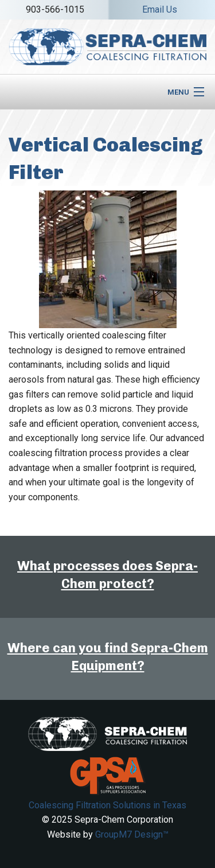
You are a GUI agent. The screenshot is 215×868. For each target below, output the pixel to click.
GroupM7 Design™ (132, 834)
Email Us (159, 9)
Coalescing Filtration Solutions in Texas (107, 805)
